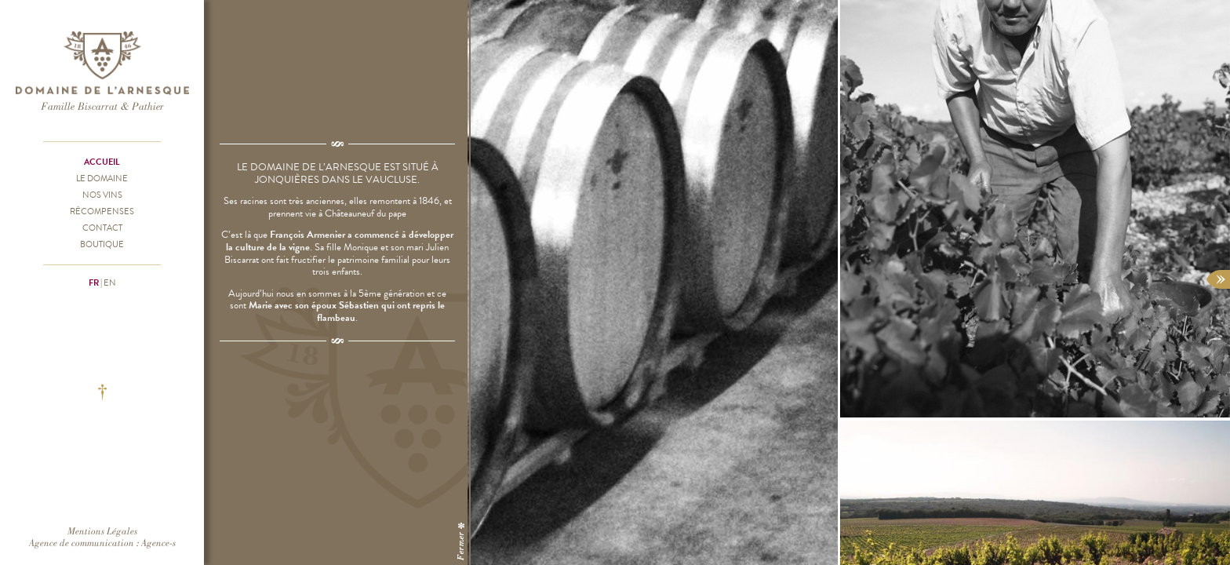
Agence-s (158, 543)
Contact (102, 227)
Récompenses (102, 211)
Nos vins (102, 194)
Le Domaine (102, 178)
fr (94, 282)
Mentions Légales (102, 531)
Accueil (102, 161)
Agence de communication (81, 543)
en (110, 282)
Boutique (102, 244)
